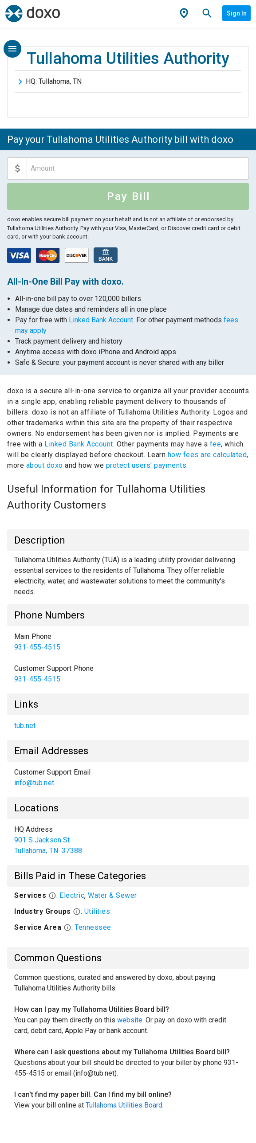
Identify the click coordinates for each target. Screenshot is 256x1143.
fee (215, 444)
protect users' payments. (147, 465)
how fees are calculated (207, 454)
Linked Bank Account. (80, 444)
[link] (128, 642)
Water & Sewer (112, 895)
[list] (128, 658)
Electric (71, 895)
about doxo (44, 465)
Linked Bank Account (101, 320)
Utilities (97, 911)
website (129, 1020)
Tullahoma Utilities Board (124, 1105)
